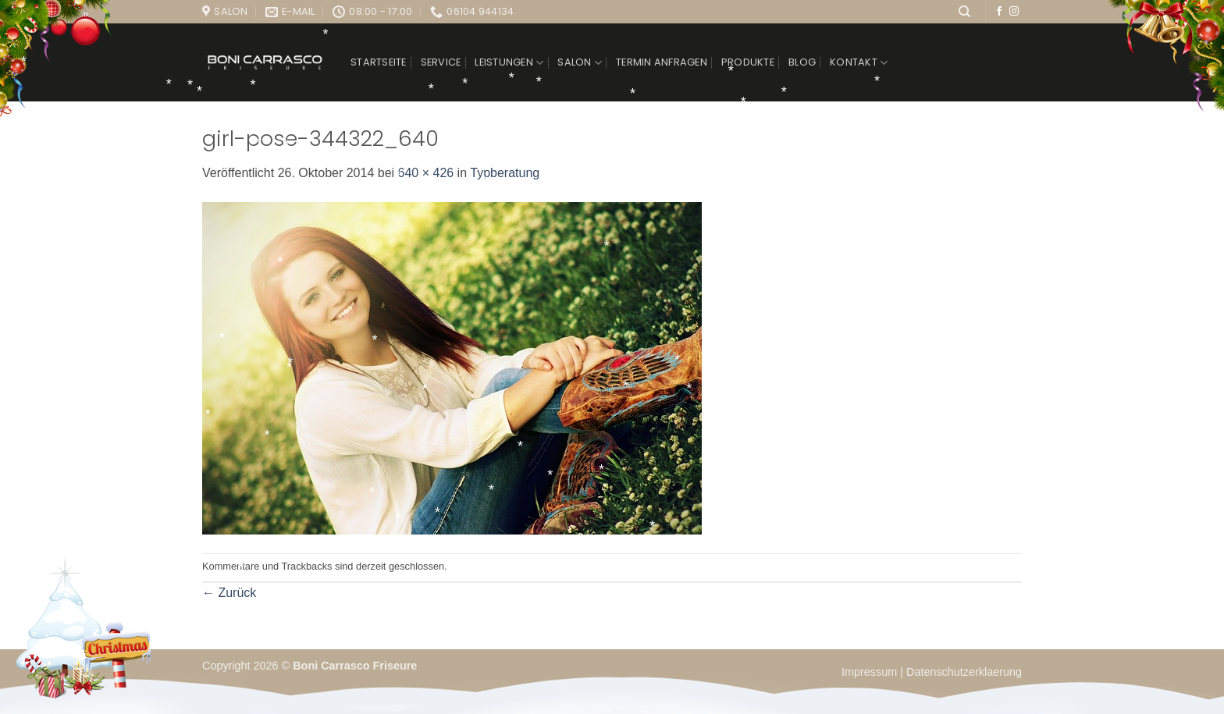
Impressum (871, 672)
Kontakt (859, 62)
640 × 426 (426, 172)
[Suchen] (964, 12)
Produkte (747, 62)
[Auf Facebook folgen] (999, 11)
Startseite (378, 62)
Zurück (229, 592)
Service (441, 62)
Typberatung (504, 172)
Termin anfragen (661, 62)
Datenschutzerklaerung (964, 672)
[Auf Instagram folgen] (1014, 11)
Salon (579, 62)
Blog (802, 62)
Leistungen (509, 62)
